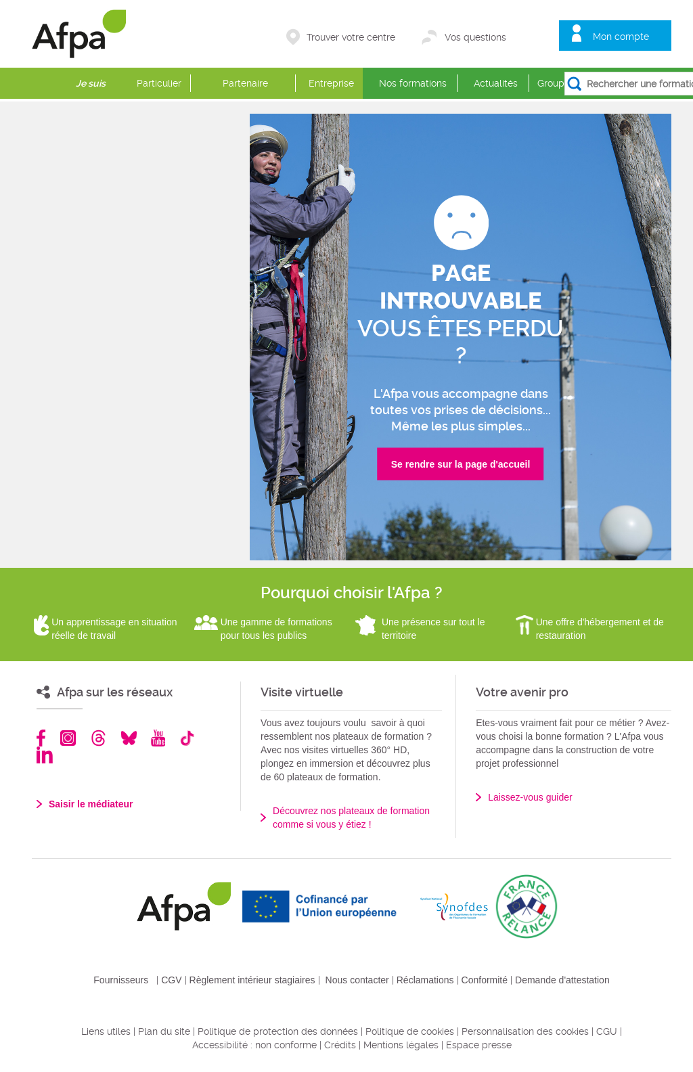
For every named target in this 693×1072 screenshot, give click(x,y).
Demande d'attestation (562, 980)
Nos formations (413, 83)
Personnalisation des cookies (525, 1031)
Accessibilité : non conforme (254, 1045)
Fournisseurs (120, 980)
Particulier (159, 83)
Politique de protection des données (278, 1031)
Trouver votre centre (351, 37)
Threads (98, 738)
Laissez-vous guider (530, 797)
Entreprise (331, 83)
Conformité (485, 980)
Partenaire (245, 83)
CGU (606, 1031)
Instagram (68, 738)
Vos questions (475, 37)
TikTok (187, 738)
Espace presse (479, 1045)
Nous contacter (357, 980)
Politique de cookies (409, 1031)
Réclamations (425, 980)
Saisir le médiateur (91, 804)
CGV (171, 980)
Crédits (340, 1045)
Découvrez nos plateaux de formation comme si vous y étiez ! (351, 817)
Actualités (496, 83)
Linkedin (45, 754)
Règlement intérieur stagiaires (252, 980)
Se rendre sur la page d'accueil (461, 464)
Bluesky (128, 738)
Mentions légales (401, 1045)
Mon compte (621, 36)
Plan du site (164, 1031)
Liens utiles (106, 1031)
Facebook (41, 738)
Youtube (158, 738)
